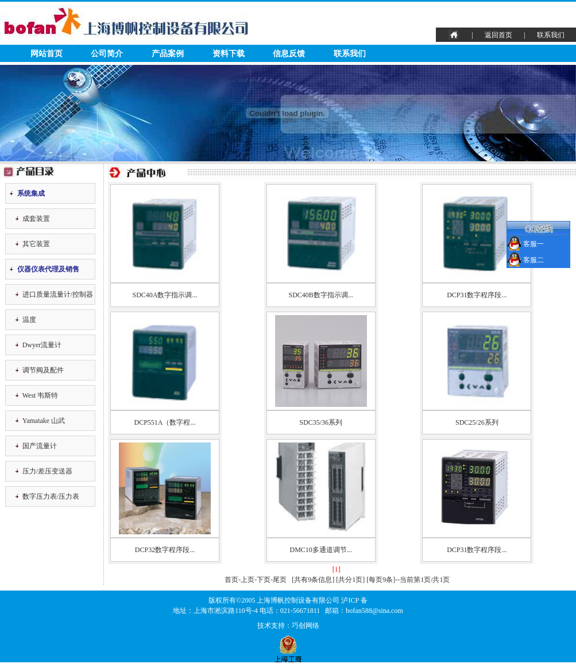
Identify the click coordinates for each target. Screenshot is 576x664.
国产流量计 (39, 446)
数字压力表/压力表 (50, 496)
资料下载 (228, 53)
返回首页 (498, 35)
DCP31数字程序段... (477, 295)
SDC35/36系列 (320, 422)
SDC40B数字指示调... (320, 295)
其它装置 (36, 244)
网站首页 (46, 53)
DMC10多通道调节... (320, 550)
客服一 (532, 244)
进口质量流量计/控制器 (57, 294)
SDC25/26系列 (476, 422)
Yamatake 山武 (43, 421)
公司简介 (107, 53)
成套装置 (36, 219)
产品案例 (168, 53)
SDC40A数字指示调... (164, 295)
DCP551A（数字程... (164, 422)
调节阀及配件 (43, 370)
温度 (29, 320)
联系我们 (551, 35)
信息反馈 (289, 53)
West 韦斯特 (40, 395)
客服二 (532, 260)
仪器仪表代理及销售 (48, 269)
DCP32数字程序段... (165, 550)
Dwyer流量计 (42, 345)
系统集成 (31, 193)
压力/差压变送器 (47, 471)
